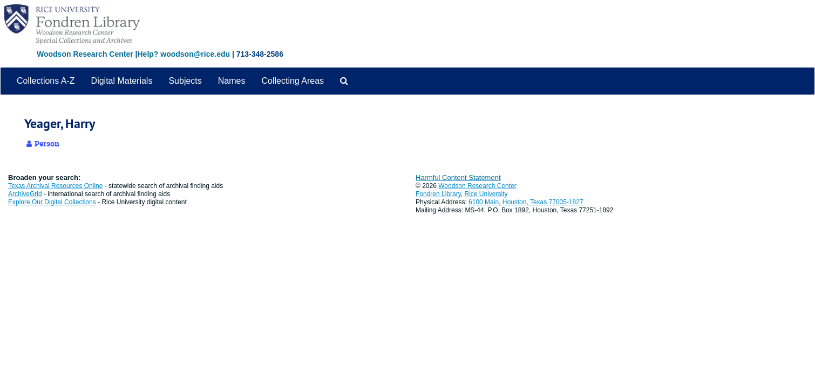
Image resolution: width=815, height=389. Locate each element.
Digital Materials (122, 80)
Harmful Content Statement (458, 177)
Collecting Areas (292, 80)
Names (232, 80)
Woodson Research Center (85, 54)
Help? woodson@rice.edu (183, 54)
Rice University (486, 194)
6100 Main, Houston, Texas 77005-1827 (525, 202)
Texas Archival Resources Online (55, 186)
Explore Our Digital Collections (52, 202)
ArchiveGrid (25, 194)
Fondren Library (438, 194)
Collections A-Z (46, 80)
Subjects (184, 80)
